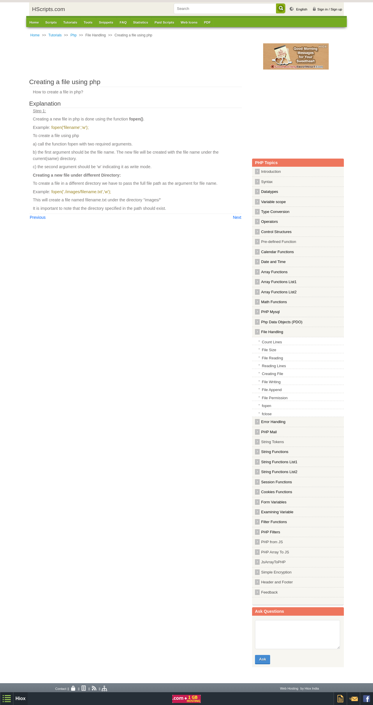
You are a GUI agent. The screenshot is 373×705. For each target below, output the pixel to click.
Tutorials (55, 35)
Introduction (271, 171)
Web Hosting (289, 688)
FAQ (123, 22)
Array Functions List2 (279, 292)
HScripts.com (48, 9)
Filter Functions (274, 522)
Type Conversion (275, 211)
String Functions (274, 452)
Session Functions (276, 482)
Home (34, 22)
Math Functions (274, 302)
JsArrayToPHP (273, 562)
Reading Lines (274, 366)
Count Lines (272, 342)
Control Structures (276, 232)
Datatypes (269, 191)
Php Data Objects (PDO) (281, 322)
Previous (37, 217)
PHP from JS (272, 542)
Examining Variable (277, 512)
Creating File (272, 374)
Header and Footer (277, 582)
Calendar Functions (277, 252)
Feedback (269, 592)
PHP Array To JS (275, 552)
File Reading (272, 358)
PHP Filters (270, 532)
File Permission (275, 398)
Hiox (20, 698)
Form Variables (273, 502)
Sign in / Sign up (329, 9)
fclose (267, 414)
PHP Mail (269, 432)
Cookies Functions (276, 492)
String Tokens (272, 442)
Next (237, 217)
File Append (271, 390)
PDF (207, 22)
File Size (269, 350)
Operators (269, 221)
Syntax (267, 182)
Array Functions (274, 272)
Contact (60, 688)
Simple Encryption (276, 572)
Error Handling (273, 422)
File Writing (271, 382)
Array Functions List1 (279, 282)
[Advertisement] (150, 56)
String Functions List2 (279, 472)
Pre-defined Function (278, 241)
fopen (266, 406)
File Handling (272, 332)
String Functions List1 (279, 462)
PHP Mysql (270, 312)
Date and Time (273, 262)
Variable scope (273, 202)
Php (74, 35)
